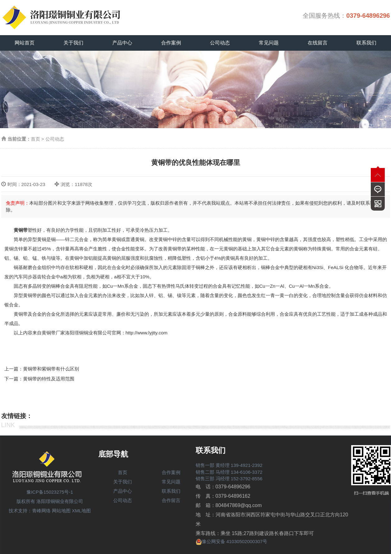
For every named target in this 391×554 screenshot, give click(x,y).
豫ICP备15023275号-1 (49, 492)
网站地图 (61, 510)
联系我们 (366, 42)
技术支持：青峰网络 (30, 510)
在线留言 (318, 42)
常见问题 (269, 42)
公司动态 (220, 42)
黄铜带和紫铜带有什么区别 (51, 368)
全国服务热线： (346, 15)
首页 (35, 139)
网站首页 (25, 42)
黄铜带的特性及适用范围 (48, 378)
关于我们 (73, 42)
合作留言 (171, 500)
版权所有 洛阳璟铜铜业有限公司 (49, 501)
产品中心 (122, 42)
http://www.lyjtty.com (147, 332)
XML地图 (81, 510)
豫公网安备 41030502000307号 (232, 541)
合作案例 (171, 42)
